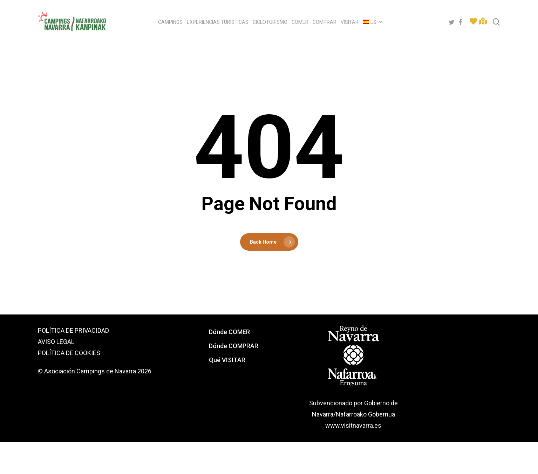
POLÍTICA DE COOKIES (69, 353)
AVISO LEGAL (56, 341)
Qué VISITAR (227, 360)
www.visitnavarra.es (353, 425)
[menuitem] (371, 22)
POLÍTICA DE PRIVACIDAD (73, 330)
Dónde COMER (229, 332)
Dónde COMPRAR (233, 346)
